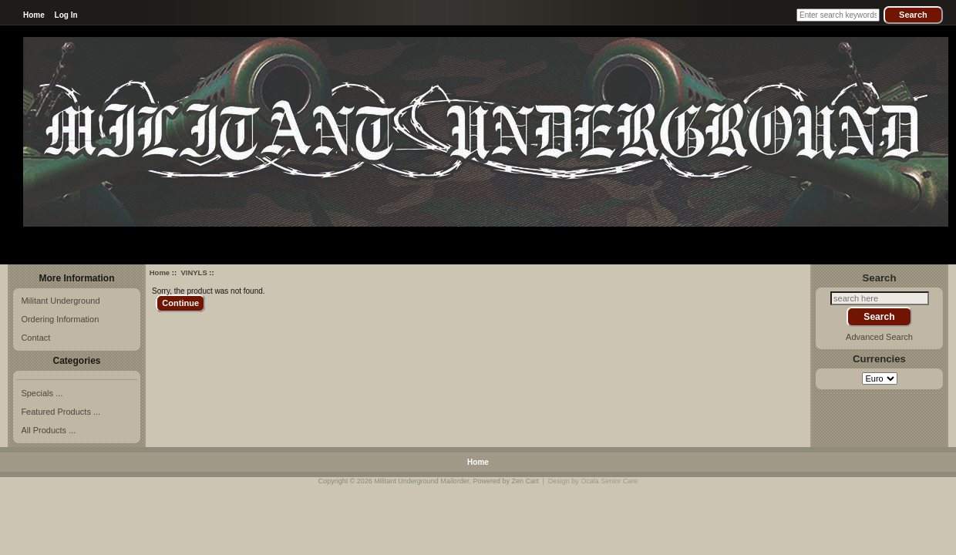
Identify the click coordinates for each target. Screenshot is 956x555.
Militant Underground (60, 300)
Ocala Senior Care (609, 481)
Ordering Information (60, 319)
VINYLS (193, 272)
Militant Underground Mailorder (421, 481)
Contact (35, 337)
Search (880, 277)
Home (34, 15)
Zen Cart (524, 481)
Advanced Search (879, 336)
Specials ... (41, 393)
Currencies (879, 359)
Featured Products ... (60, 411)
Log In (66, 15)
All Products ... (48, 430)
